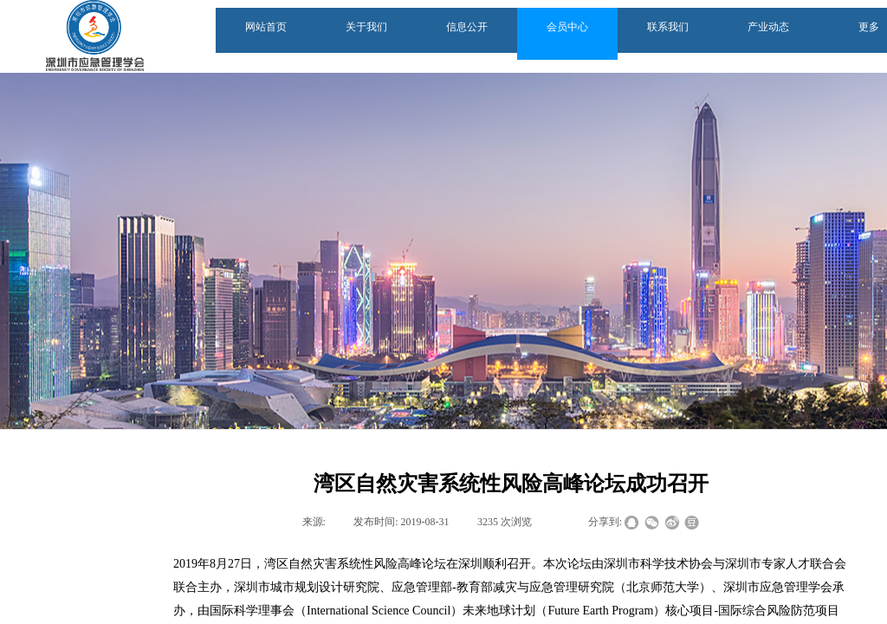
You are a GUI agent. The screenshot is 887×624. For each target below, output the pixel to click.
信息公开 (467, 27)
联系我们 (668, 27)
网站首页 (266, 27)
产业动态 (768, 27)
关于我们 (366, 27)
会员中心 (567, 27)
